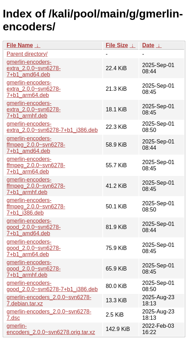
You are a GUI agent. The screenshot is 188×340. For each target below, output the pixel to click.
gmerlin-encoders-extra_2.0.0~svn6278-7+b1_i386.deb (52, 127)
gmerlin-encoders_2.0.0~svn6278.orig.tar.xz (51, 329)
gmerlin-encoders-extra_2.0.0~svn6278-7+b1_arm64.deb (34, 89)
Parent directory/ (27, 54)
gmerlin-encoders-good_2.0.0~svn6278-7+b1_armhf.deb (34, 268)
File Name (20, 45)
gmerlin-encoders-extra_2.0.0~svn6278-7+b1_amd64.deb (34, 68)
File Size (117, 45)
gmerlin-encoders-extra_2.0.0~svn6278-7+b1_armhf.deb (34, 109)
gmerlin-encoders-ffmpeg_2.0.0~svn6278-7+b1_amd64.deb (36, 144)
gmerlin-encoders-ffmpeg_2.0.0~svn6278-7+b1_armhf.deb (36, 186)
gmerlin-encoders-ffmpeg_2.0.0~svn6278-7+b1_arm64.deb (36, 165)
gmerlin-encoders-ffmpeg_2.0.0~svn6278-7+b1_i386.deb (36, 206)
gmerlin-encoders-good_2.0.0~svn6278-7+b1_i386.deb (52, 286)
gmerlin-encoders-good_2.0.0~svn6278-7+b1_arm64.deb (34, 248)
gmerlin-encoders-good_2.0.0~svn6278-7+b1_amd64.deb (34, 227)
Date (148, 45)
